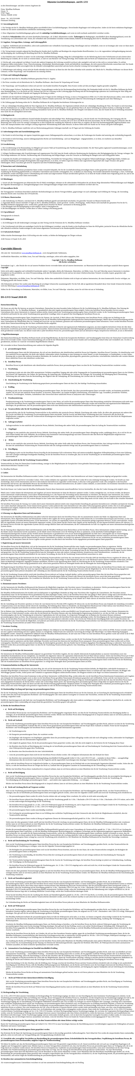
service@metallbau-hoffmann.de (28, 286)
